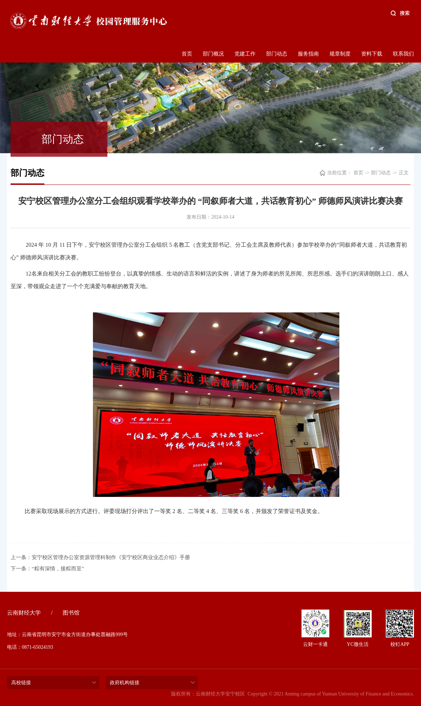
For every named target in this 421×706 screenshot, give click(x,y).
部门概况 (213, 54)
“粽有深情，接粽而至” (58, 568)
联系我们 (403, 54)
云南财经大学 (24, 613)
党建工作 (245, 54)
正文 (404, 172)
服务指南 (308, 54)
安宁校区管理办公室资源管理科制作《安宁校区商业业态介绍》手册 (111, 557)
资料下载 (371, 54)
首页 (187, 54)
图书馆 (71, 613)
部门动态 (276, 54)
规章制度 (340, 54)
